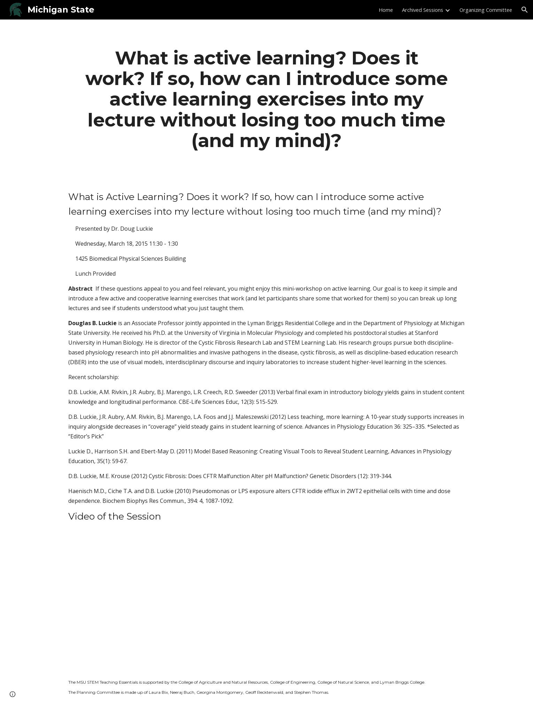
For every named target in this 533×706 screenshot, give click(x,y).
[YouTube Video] (180, 601)
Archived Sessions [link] (422, 9)
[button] (524, 9)
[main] (266, 99)
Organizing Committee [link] (485, 9)
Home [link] (386, 9)
